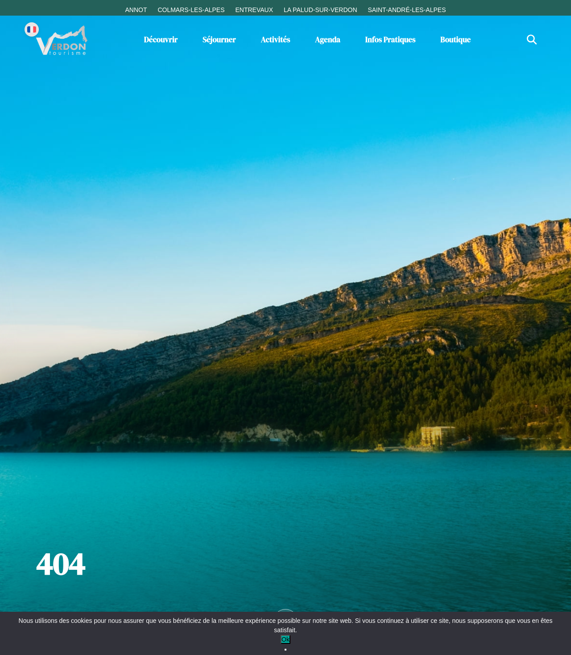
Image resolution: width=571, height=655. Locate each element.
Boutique (455, 39)
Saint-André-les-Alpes (407, 9)
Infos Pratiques (390, 39)
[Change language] (32, 29)
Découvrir (161, 39)
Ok (285, 639)
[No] (285, 650)
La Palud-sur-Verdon (320, 9)
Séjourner (219, 39)
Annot (136, 9)
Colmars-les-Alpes (190, 9)
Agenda (327, 39)
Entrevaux (254, 9)
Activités (275, 39)
